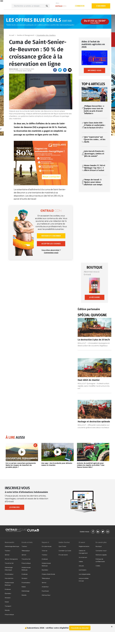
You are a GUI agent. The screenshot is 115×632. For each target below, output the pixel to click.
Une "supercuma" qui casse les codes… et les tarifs (94, 139)
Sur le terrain (83, 557)
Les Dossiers (82, 570)
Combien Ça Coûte (65, 550)
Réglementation (84, 546)
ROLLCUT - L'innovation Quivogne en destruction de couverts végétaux (94, 344)
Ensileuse (8, 589)
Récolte (7, 610)
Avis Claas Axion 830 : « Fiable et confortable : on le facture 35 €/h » (94, 125)
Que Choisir (62, 546)
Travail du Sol (9, 563)
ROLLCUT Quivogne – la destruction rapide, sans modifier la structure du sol (94, 385)
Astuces (81, 566)
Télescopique (26, 550)
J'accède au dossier (80, 628)
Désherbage (25, 591)
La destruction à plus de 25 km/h (94, 339)
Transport (8, 606)
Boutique (99, 546)
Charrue (44, 550)
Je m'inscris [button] (14, 507)
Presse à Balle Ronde (48, 574)
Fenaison (8, 598)
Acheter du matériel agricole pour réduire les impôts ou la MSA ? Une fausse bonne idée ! (90, 465)
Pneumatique (9, 614)
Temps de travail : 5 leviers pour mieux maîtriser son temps (93, 182)
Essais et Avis (27, 542)
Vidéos (81, 561)
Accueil (11, 35)
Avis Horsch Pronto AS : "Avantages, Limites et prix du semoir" (94, 153)
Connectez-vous (51, 253)
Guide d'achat (64, 542)
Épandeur (8, 593)
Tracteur (7, 550)
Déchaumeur (46, 595)
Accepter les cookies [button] (51, 244)
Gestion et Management (25, 35)
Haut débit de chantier (89, 380)
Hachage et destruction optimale (94, 421)
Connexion (79, 6)
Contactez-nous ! (101, 550)
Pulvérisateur (9, 574)
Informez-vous (94, 70)
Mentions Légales (101, 555)
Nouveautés (9, 542)
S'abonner (101, 6)
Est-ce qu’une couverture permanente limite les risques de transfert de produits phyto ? (21, 465)
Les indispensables (84, 574)
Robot (7, 602)
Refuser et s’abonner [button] (51, 236)
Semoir (7, 555)
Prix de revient (63, 555)
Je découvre (94, 297)
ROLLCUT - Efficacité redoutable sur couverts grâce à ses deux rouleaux (94, 426)
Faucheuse (45, 591)
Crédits (98, 566)
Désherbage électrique (12, 546)
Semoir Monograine (11, 559)
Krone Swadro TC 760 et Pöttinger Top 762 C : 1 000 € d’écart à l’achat (94, 168)
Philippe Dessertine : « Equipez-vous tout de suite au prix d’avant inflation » (94, 110)
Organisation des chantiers (46, 35)
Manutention (9, 578)
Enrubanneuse (46, 546)
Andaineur (45, 587)
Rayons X (45, 542)
